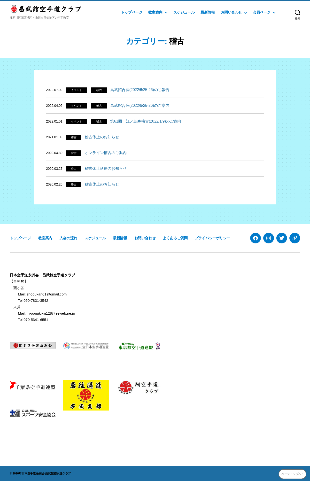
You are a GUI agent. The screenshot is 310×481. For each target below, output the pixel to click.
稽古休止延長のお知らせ (106, 168)
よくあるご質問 (175, 238)
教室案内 (155, 12)
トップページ (131, 12)
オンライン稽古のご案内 (106, 153)
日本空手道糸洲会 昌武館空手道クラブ (46, 473)
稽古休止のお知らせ (102, 137)
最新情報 (208, 12)
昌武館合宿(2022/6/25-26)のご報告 (139, 90)
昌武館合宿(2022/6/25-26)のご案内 (139, 105)
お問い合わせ (231, 12)
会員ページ (262, 12)
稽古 (99, 90)
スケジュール (184, 12)
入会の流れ (68, 238)
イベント (76, 90)
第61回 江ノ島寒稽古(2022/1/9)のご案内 (145, 121)
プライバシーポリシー (212, 238)
